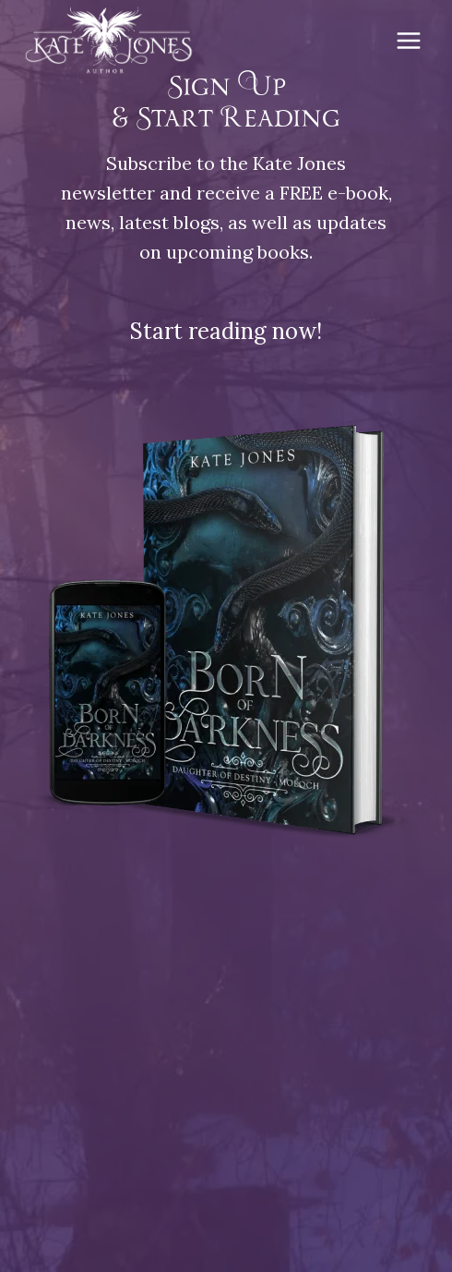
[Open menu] (408, 40)
